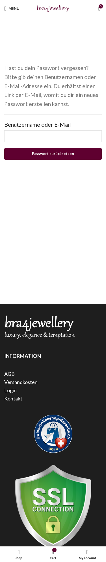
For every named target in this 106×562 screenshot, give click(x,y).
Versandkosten (21, 382)
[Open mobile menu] (11, 8)
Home (40, 33)
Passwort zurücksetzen (53, 153)
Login (10, 390)
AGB (9, 374)
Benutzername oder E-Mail (37, 124)
